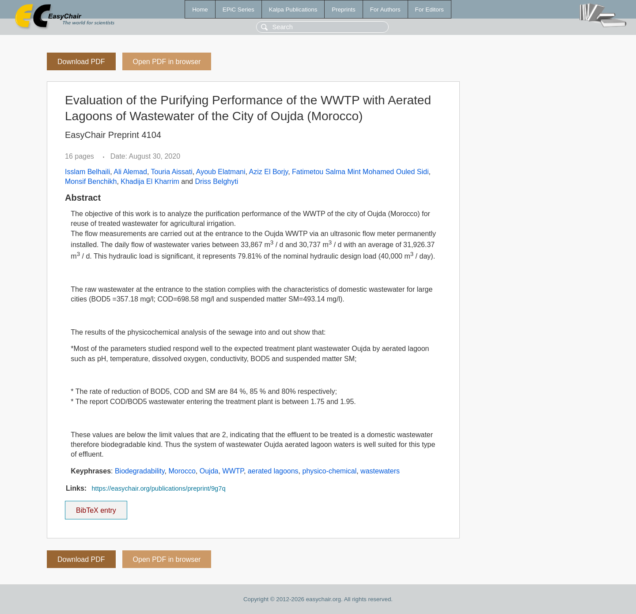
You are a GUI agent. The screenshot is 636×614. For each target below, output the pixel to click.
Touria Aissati (171, 171)
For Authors (385, 9)
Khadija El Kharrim (150, 181)
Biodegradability (140, 471)
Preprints (343, 9)
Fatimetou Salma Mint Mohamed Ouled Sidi (360, 171)
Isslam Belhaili (87, 171)
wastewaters (380, 471)
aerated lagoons (273, 471)
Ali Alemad (130, 171)
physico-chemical (329, 471)
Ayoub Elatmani (221, 171)
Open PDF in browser (167, 61)
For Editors (429, 9)
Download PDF (81, 61)
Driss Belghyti (216, 181)
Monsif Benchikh (91, 181)
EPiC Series (238, 9)
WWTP (233, 471)
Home (200, 9)
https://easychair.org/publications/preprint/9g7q (158, 488)
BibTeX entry (96, 507)
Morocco (182, 471)
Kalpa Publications (293, 9)
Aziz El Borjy (268, 171)
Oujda (209, 471)
